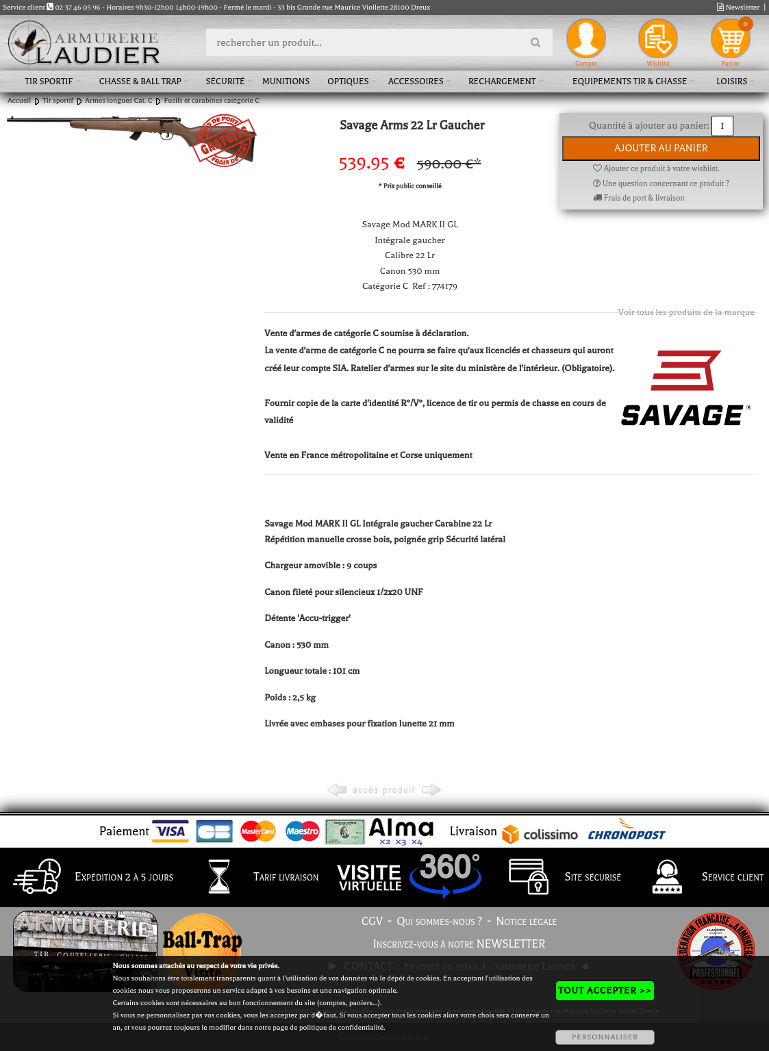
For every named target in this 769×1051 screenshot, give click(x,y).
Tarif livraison (251, 878)
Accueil (19, 100)
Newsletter (738, 7)
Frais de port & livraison (639, 198)
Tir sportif (49, 81)
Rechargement (502, 81)
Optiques (347, 81)
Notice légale (526, 921)
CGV (372, 921)
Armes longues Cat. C (118, 100)
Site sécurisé (559, 878)
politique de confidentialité (341, 1027)
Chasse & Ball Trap (140, 81)
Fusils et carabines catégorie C (212, 100)
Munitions (286, 81)
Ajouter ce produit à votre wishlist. (656, 168)
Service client (698, 878)
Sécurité (224, 81)
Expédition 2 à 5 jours (89, 878)
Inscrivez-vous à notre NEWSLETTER (459, 944)
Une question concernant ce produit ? (661, 183)
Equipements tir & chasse (630, 81)
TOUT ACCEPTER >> (604, 990)
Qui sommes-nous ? (439, 921)
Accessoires (416, 81)
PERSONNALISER (605, 1037)
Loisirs (731, 81)
